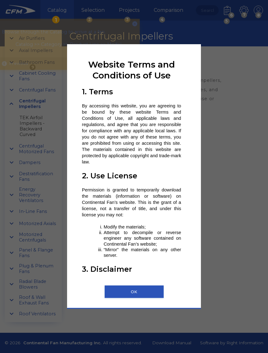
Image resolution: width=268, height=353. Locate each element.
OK (134, 291)
